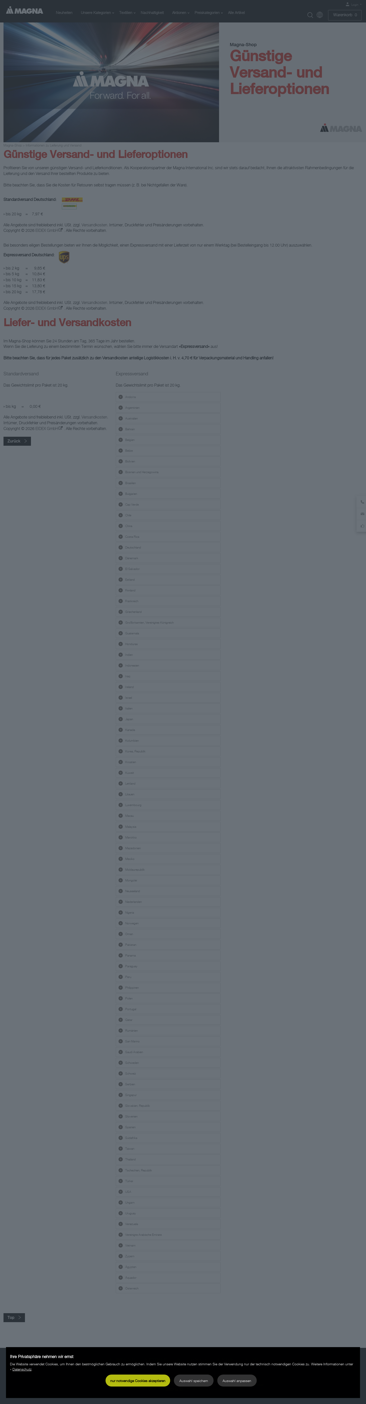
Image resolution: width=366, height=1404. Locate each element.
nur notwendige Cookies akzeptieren (137, 1381)
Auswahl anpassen (237, 1381)
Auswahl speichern (193, 1381)
